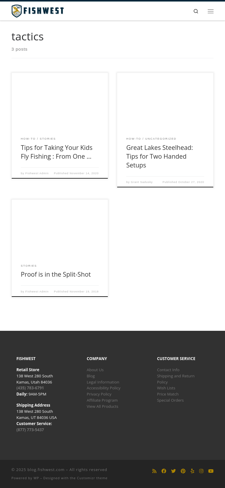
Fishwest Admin (37, 173)
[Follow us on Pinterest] (183, 471)
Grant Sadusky (142, 182)
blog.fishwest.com (46, 469)
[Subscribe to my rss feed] (154, 471)
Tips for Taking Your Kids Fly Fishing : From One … (57, 151)
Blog (91, 376)
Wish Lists (166, 388)
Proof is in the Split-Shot (56, 274)
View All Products (102, 406)
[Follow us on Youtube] (211, 471)
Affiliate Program (102, 400)
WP (36, 478)
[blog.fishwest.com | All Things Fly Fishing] (37, 10)
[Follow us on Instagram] (201, 471)
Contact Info (168, 369)
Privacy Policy (99, 394)
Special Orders (170, 400)
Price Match (168, 394)
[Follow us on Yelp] (192, 471)
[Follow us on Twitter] (173, 471)
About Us (95, 369)
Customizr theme (92, 478)
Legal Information (103, 382)
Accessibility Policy (103, 388)
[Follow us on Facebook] (163, 471)
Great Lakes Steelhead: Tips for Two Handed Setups (159, 156)
